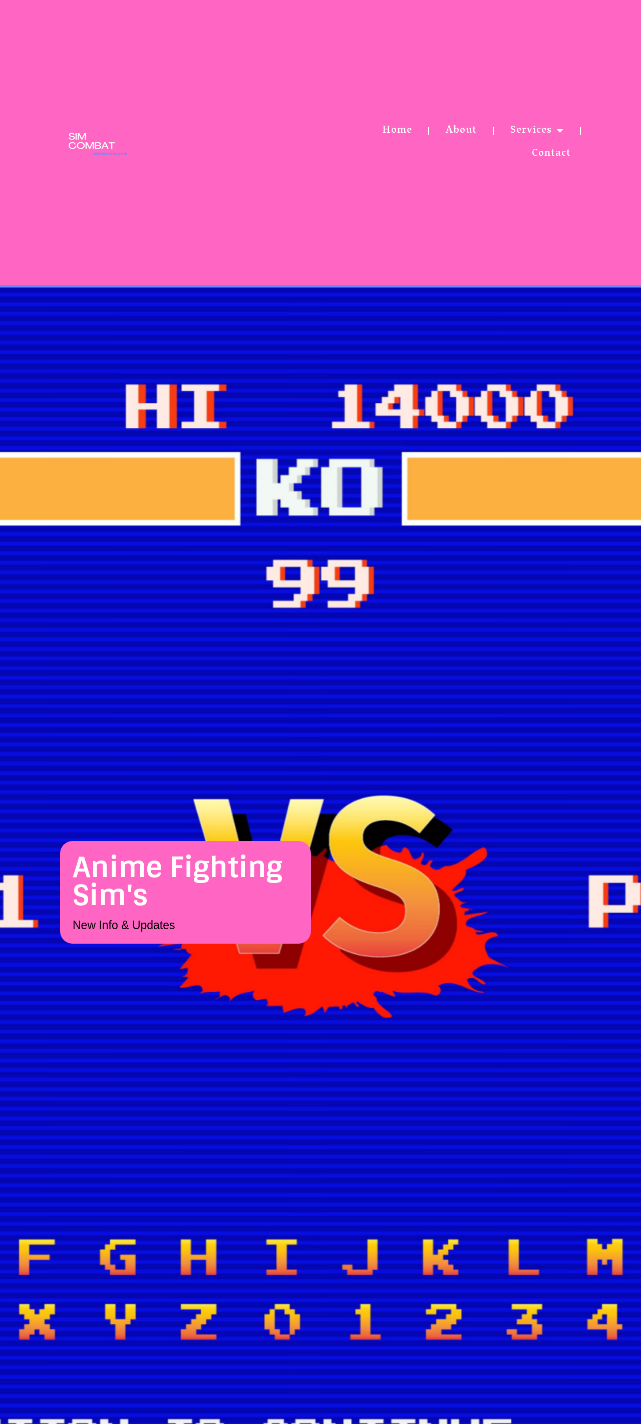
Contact (551, 153)
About (461, 130)
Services (537, 131)
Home (397, 130)
